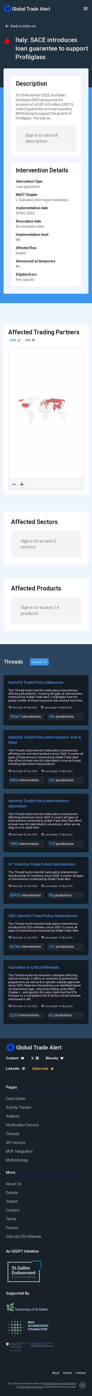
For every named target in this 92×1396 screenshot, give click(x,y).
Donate (12, 1192)
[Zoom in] (22, 484)
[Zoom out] (14, 484)
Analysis (12, 1116)
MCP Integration (19, 1151)
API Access (15, 1142)
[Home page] (27, 8)
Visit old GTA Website (23, 1236)
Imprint (12, 1201)
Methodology (17, 1160)
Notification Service (22, 1125)
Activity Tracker (19, 1107)
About (56, 1373)
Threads (12, 1134)
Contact (12, 1210)
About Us (13, 1184)
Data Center (16, 1098)
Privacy (12, 1228)
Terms (11, 1219)
